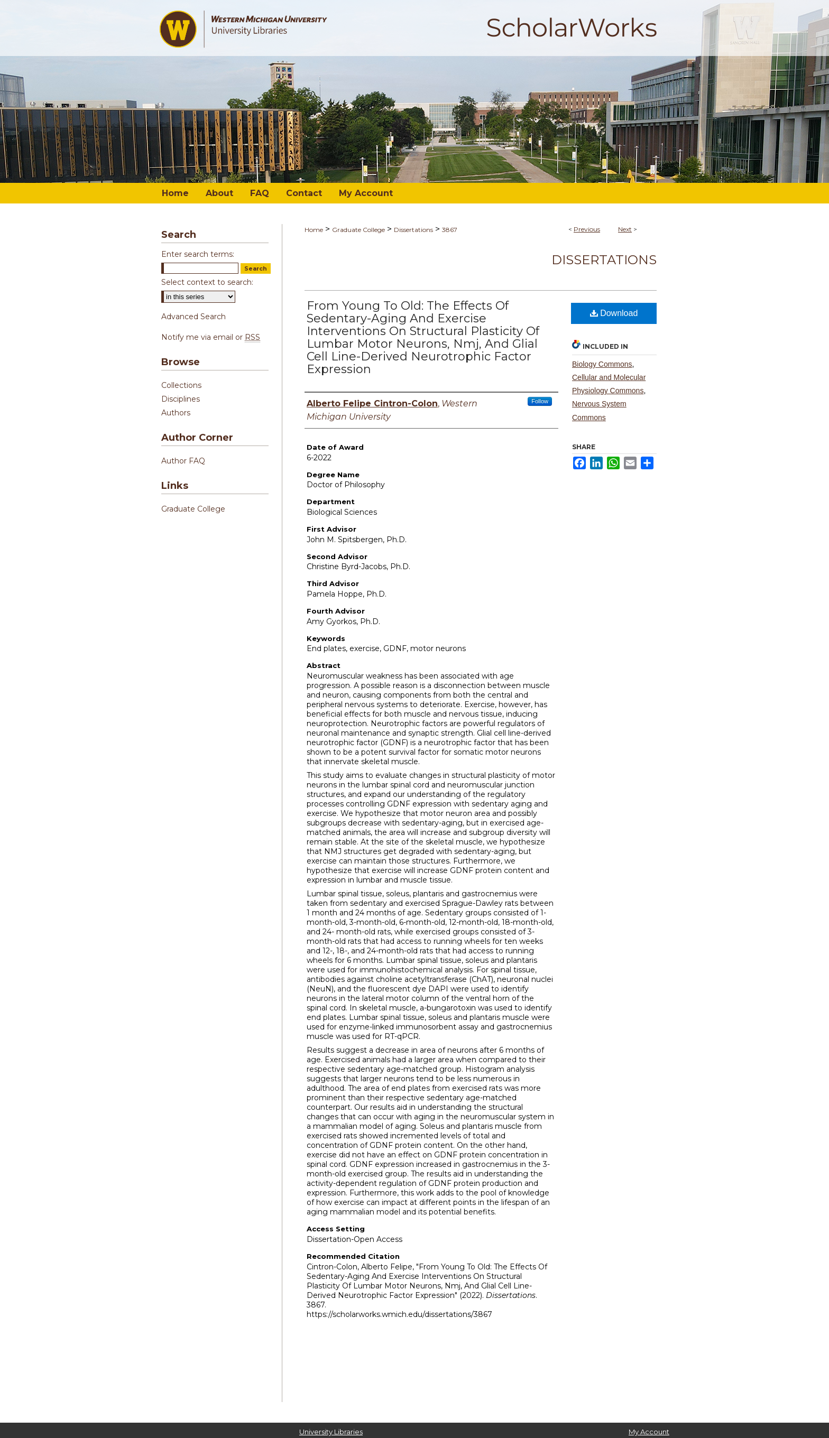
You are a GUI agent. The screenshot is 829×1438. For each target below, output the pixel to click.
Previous (587, 229)
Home (314, 230)
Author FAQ (183, 461)
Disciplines (180, 399)
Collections (181, 385)
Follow (539, 401)
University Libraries (331, 1431)
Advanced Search (193, 316)
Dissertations (413, 230)
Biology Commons (602, 364)
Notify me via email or (210, 337)
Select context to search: (207, 282)
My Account (649, 1431)
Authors (175, 413)
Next (625, 229)
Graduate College (358, 230)
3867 (449, 230)
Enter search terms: (197, 254)
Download (614, 313)
